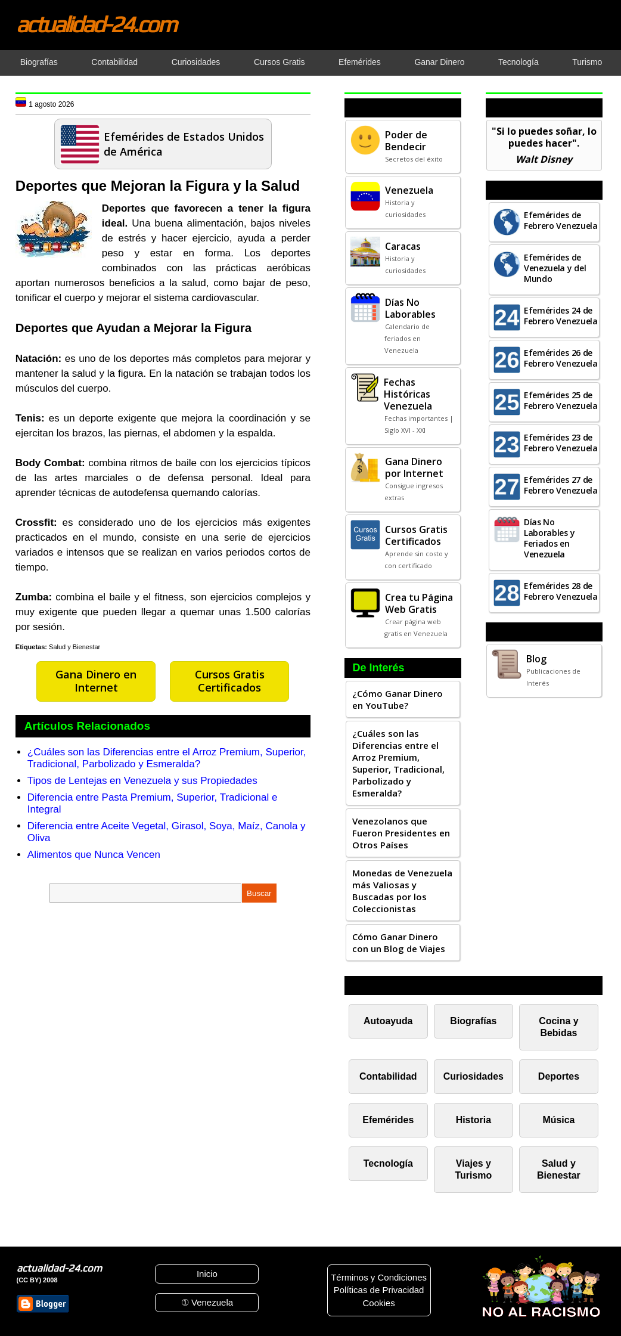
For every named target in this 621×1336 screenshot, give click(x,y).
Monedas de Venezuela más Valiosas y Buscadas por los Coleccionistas (402, 891)
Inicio (207, 1274)
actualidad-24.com (96, 24)
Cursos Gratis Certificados (230, 681)
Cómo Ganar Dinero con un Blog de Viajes (398, 942)
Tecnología (388, 1163)
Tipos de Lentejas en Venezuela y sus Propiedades (142, 780)
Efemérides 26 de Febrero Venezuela (561, 358)
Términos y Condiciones (379, 1277)
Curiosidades (473, 1076)
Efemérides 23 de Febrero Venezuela (561, 443)
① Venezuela (207, 1302)
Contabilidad (388, 1076)
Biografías (473, 1021)
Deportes (558, 1076)
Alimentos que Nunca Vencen (93, 854)
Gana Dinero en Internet (95, 681)
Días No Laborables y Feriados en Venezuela (549, 538)
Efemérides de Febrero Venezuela (561, 220)
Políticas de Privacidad (379, 1290)
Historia (473, 1120)
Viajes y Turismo (473, 1169)
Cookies (378, 1303)
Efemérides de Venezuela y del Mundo (555, 268)
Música (558, 1120)
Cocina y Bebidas (559, 1027)
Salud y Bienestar (74, 646)
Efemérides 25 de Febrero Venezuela (561, 400)
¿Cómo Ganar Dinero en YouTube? (397, 699)
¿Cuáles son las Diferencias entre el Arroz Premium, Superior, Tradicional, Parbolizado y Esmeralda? (166, 758)
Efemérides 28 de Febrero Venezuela (561, 591)
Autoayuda (388, 1021)
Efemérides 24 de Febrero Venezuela (561, 316)
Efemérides (388, 1120)
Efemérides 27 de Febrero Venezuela (561, 485)
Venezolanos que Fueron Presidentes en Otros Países (401, 833)
